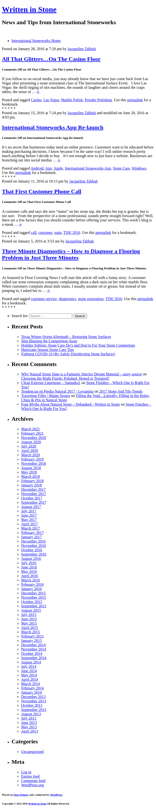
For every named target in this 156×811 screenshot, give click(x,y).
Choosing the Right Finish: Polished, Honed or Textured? (65, 378)
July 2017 (28, 511)
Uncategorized (32, 752)
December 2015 (33, 593)
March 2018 (30, 476)
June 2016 (29, 567)
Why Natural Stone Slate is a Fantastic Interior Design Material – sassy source (81, 374)
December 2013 (33, 697)
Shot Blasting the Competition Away (49, 341)
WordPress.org (32, 785)
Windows (139, 168)
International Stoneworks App (88, 168)
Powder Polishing (98, 100)
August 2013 (31, 714)
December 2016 (33, 541)
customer (45, 233)
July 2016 (28, 563)
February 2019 (32, 459)
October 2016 (31, 550)
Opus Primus (20, 794)
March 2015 (30, 632)
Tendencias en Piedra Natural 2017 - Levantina (57, 391)
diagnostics (67, 299)
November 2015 (33, 597)
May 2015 (29, 623)
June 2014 (29, 671)
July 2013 (28, 718)
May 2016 (29, 571)
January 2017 (31, 537)
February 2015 (32, 636)
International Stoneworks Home (36, 41)
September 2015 (33, 606)
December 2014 (33, 645)
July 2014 (28, 666)
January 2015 (31, 641)
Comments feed (33, 781)
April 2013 (29, 731)
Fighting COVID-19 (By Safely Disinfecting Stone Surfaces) (68, 354)
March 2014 (30, 684)
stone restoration (90, 299)
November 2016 (33, 546)
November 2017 (33, 494)
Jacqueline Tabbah (82, 49)
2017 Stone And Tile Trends (121, 391)
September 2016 (33, 554)
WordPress (56, 794)
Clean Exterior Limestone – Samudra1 (50, 383)
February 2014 (32, 688)
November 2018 (33, 464)
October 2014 (31, 653)
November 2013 (33, 701)
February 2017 (32, 533)
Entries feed (30, 776)
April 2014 (29, 679)
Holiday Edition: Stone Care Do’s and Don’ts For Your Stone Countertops (78, 345)
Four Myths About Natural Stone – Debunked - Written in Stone (70, 404)
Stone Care (121, 168)
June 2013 (29, 723)
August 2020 (31, 442)
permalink (135, 100)
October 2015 (31, 602)
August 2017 (31, 507)
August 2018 (31, 468)
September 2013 (33, 710)
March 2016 (30, 580)
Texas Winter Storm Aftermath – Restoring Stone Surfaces (66, 337)
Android (37, 168)
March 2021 (30, 429)
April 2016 (29, 576)
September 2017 (33, 502)
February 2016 (32, 584)
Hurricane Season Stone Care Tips (47, 350)
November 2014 (33, 649)
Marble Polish (72, 100)
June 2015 (29, 619)
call (33, 233)
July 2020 (28, 446)
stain (58, 233)
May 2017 (29, 520)
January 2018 (31, 485)
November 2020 (33, 438)
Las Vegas (51, 100)
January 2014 (31, 692)
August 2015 (31, 610)
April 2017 (29, 524)
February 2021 (32, 433)
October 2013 (31, 705)
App (48, 168)
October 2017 (31, 498)
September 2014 (33, 658)
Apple (58, 168)
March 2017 (30, 528)
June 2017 (29, 515)
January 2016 (31, 589)
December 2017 (33, 489)
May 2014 (29, 675)
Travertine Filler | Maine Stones (45, 396)
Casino (36, 100)
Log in (26, 772)
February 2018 (32, 481)
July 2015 (28, 615)
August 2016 (31, 558)
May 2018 (29, 472)
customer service (44, 299)
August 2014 (31, 662)
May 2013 (29, 727)
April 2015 (29, 628)
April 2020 (29, 451)
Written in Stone (29, 9)
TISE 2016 (71, 233)
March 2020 (30, 455)
